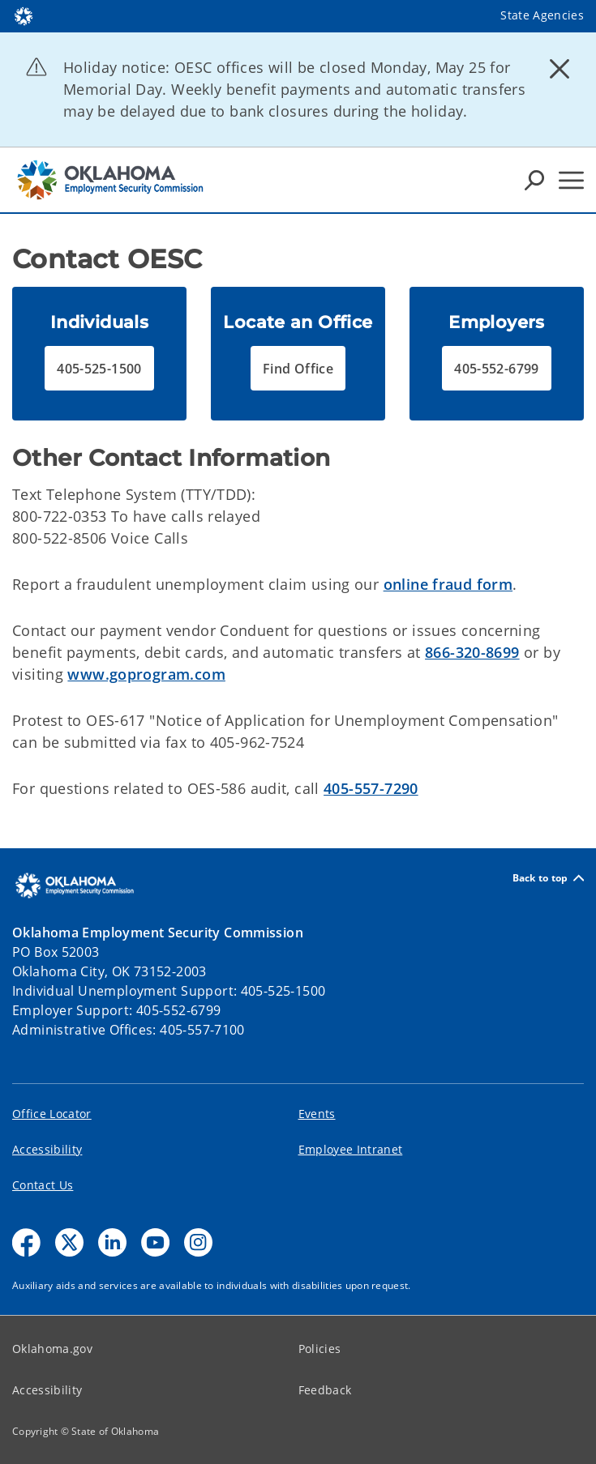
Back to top (548, 878)
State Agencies (542, 15)
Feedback (325, 1390)
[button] (99, 368)
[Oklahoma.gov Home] (23, 15)
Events (317, 1113)
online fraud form (448, 584)
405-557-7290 (371, 788)
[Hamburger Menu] (571, 180)
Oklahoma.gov (52, 1348)
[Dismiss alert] (559, 69)
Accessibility (47, 1149)
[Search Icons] (534, 180)
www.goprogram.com (146, 674)
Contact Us (42, 1185)
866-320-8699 (472, 652)
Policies (319, 1348)
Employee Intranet (350, 1149)
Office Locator (52, 1113)
